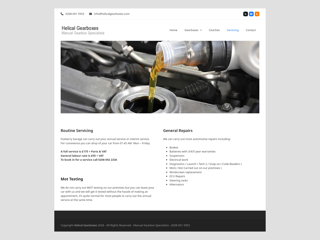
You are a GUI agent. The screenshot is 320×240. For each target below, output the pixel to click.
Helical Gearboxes (85, 225)
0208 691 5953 (75, 14)
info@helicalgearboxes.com (112, 14)
